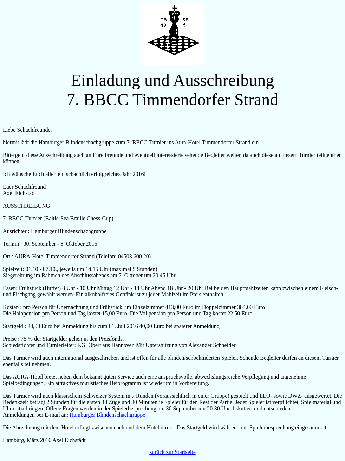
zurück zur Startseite (172, 452)
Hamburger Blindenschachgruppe (107, 415)
